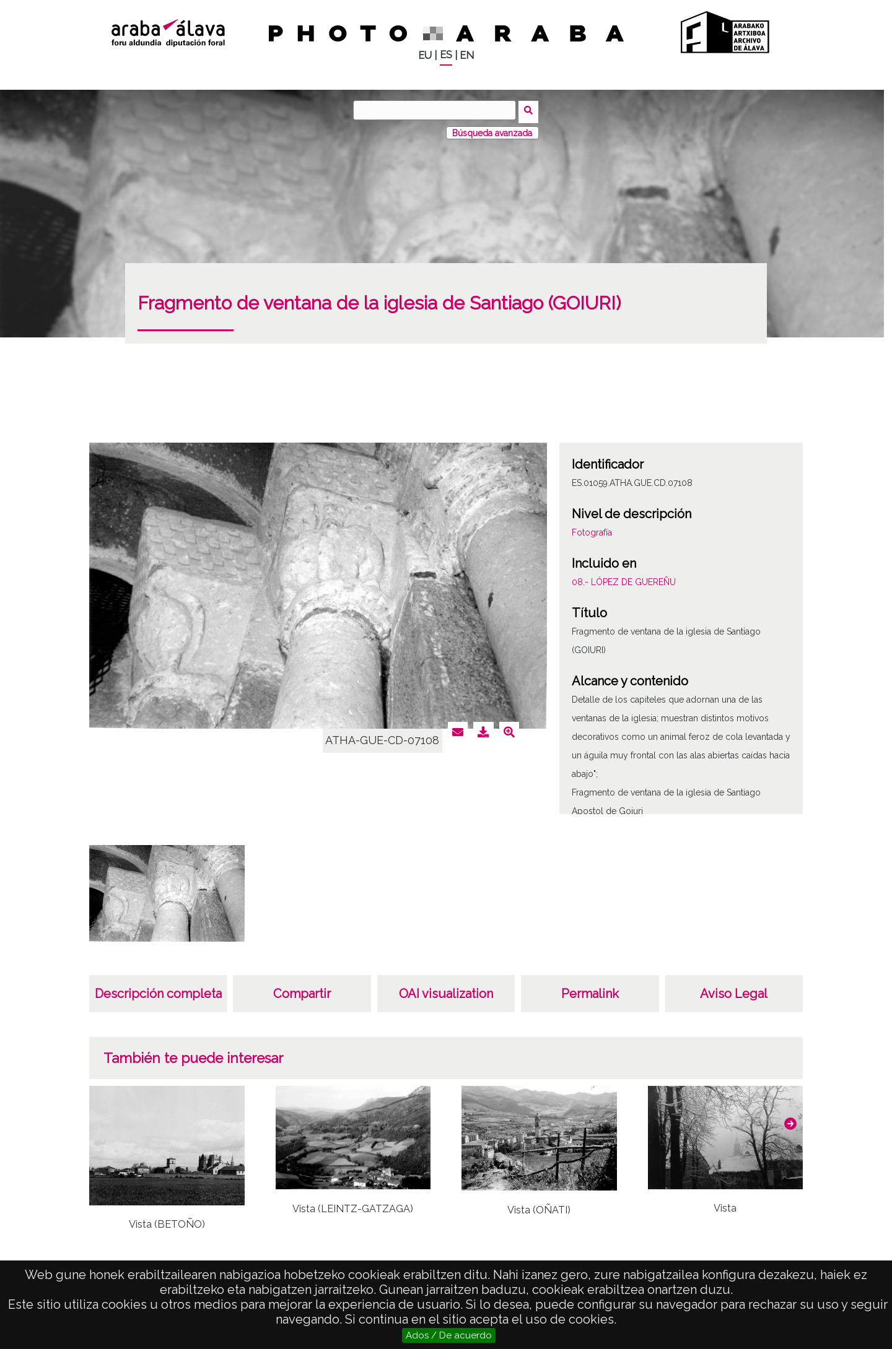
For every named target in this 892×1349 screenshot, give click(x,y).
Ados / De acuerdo (449, 1335)
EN (467, 55)
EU (425, 55)
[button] (790, 1120)
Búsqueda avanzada (492, 129)
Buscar (530, 109)
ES (446, 55)
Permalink (590, 990)
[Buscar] (436, 110)
